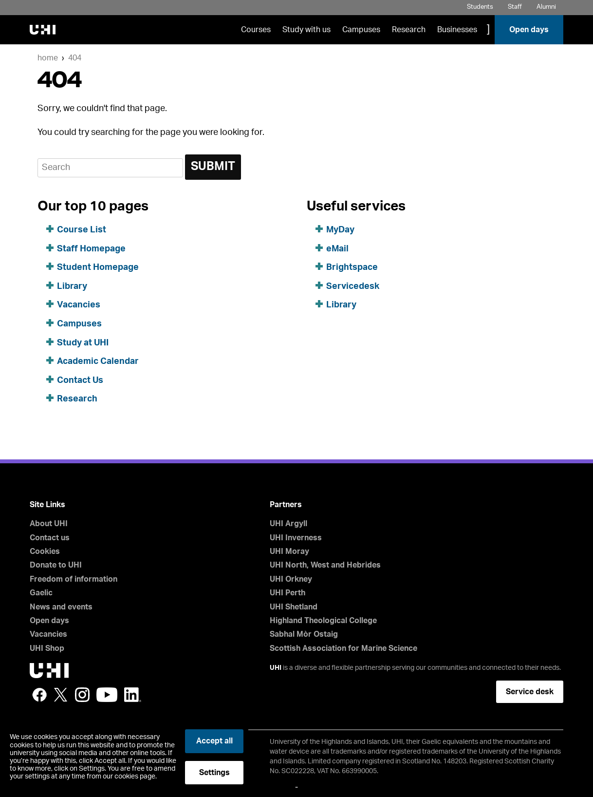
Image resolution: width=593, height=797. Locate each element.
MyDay (340, 230)
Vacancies (78, 305)
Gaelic (41, 593)
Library (72, 286)
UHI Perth (287, 593)
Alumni (546, 7)
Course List (81, 230)
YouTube (106, 694)
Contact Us (80, 380)
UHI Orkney (291, 579)
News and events (61, 607)
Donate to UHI (56, 565)
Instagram (82, 694)
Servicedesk (352, 286)
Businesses (457, 30)
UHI (275, 667)
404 (74, 58)
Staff (515, 7)
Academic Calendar (98, 361)
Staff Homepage (91, 249)
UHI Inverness (296, 538)
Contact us (50, 538)
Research (409, 30)
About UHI (49, 524)
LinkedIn (132, 694)
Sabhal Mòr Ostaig (304, 634)
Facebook (39, 694)
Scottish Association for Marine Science (343, 648)
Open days (529, 30)
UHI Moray (289, 551)
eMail (337, 249)
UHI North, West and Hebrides (325, 565)
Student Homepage (98, 267)
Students (480, 7)
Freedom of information (73, 579)
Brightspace (352, 267)
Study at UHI (83, 343)
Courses (256, 30)
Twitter (61, 694)
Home (47, 58)
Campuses (361, 30)
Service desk (530, 692)
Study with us (306, 30)
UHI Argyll (288, 524)
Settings (214, 773)
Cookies (45, 551)
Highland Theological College (323, 621)
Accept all (214, 741)
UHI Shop (47, 648)
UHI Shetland (293, 607)
